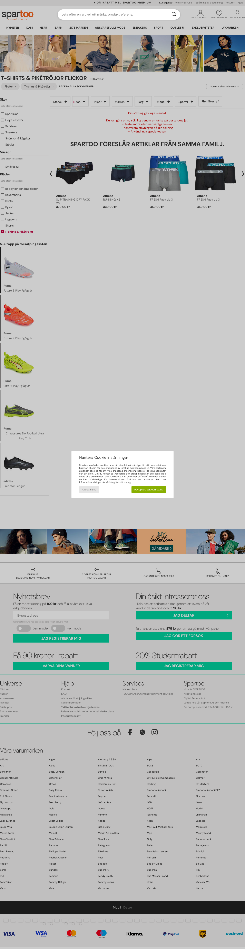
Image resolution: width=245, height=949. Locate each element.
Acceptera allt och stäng (148, 489)
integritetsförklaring (120, 482)
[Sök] (174, 14)
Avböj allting (89, 489)
